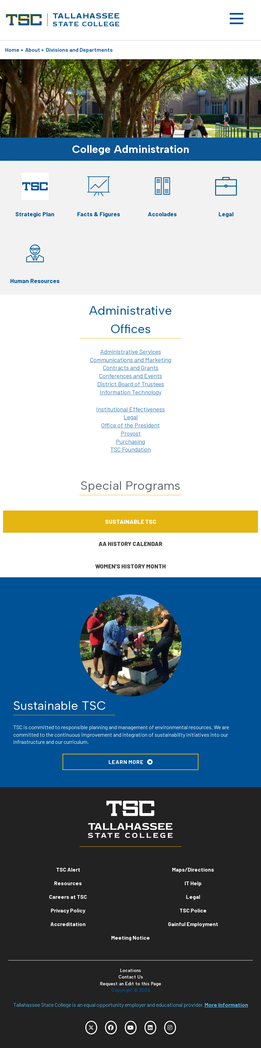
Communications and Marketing (130, 359)
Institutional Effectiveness (130, 409)
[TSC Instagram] (170, 1027)
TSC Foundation (130, 449)
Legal (131, 417)
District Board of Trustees (130, 384)
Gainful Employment (193, 924)
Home (12, 49)
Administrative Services (130, 351)
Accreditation (68, 924)
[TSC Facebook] (111, 1027)
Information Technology (130, 392)
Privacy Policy (68, 910)
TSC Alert (68, 869)
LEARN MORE (126, 761)
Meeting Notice (130, 937)
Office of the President (130, 425)
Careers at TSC (68, 896)
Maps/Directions (193, 869)
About (32, 49)
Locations (130, 970)
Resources (68, 883)
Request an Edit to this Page (130, 983)
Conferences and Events (130, 375)
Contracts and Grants (130, 367)
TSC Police (193, 910)
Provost (131, 433)
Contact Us (130, 977)
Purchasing (130, 441)
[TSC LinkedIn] (150, 1027)
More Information (226, 1004)
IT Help (193, 883)
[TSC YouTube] (131, 1027)
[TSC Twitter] (91, 1027)
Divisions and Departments (79, 49)
